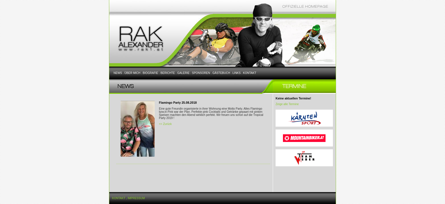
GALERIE (183, 73)
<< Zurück (165, 124)
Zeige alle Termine (287, 104)
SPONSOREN (201, 73)
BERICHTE (168, 73)
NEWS (118, 73)
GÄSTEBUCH (221, 73)
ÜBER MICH (132, 73)
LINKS (236, 73)
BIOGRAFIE (150, 73)
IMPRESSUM (136, 198)
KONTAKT (249, 73)
